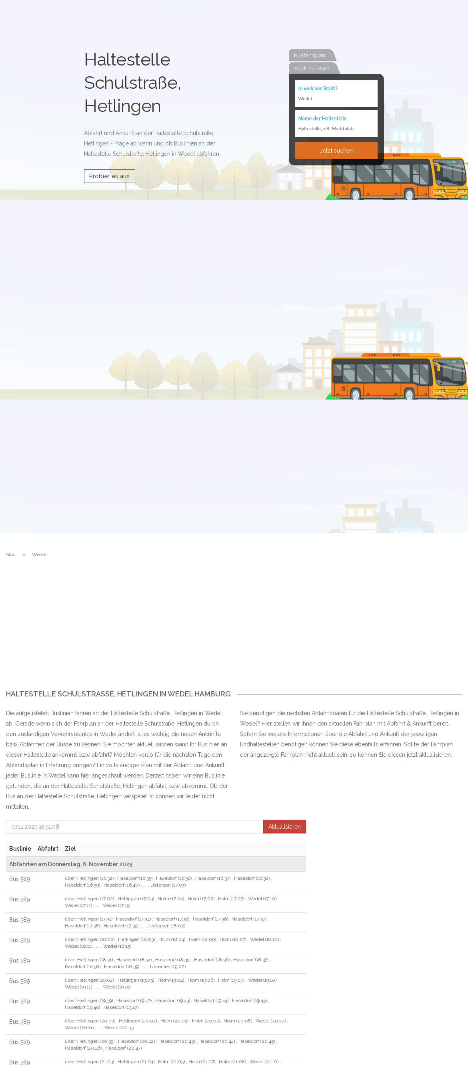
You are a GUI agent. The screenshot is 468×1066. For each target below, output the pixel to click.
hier (85, 775)
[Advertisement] (234, 630)
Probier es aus (109, 176)
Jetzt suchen (336, 150)
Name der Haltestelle (322, 118)
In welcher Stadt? (318, 88)
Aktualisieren (284, 826)
